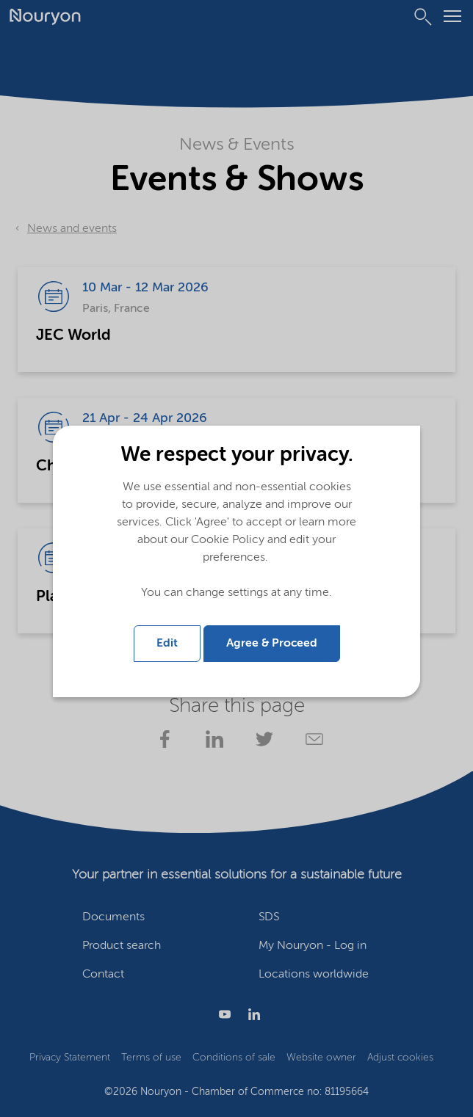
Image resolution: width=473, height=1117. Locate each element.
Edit (167, 644)
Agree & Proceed (271, 644)
